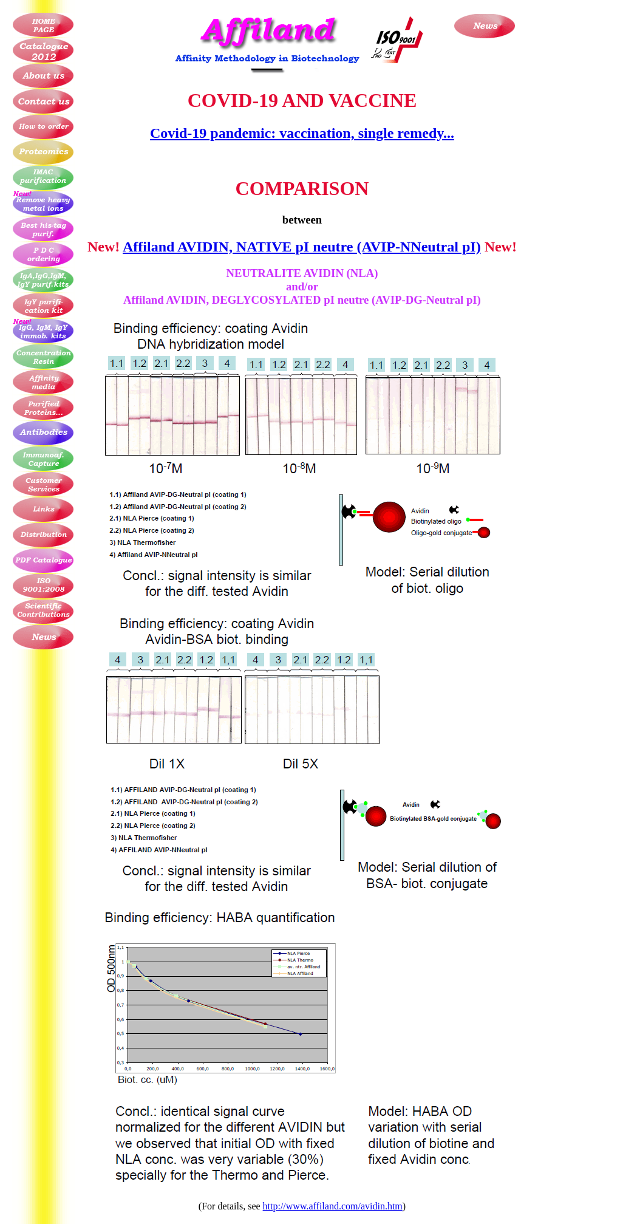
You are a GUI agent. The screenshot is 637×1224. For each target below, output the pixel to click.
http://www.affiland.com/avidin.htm (333, 1206)
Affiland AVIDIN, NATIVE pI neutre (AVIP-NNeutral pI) (302, 247)
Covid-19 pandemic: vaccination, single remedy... (302, 133)
